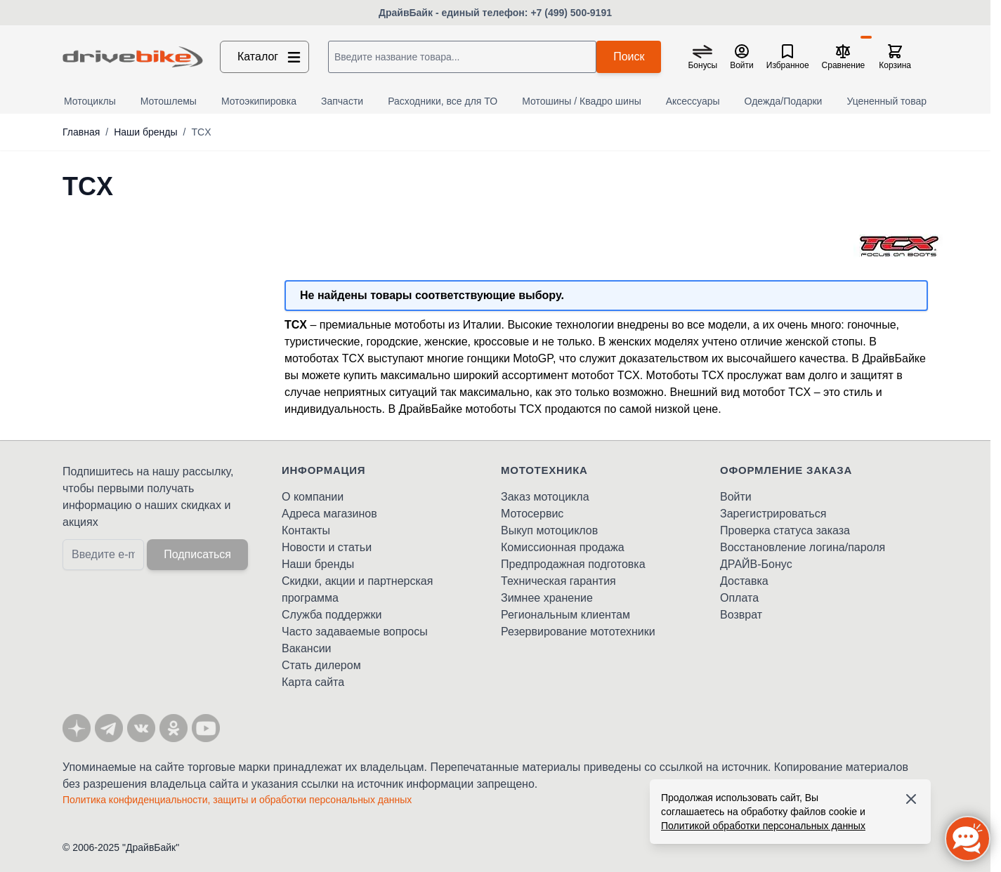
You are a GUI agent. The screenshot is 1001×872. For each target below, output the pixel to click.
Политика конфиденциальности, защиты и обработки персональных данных (237, 799)
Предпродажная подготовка (573, 564)
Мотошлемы (168, 101)
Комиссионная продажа (562, 547)
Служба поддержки (331, 615)
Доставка (744, 581)
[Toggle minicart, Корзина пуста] (895, 57)
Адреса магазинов (329, 514)
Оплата (739, 598)
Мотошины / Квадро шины (581, 101)
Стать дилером (321, 665)
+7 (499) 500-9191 (571, 12)
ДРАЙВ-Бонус (756, 564)
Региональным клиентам (565, 615)
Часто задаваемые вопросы (355, 632)
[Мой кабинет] (742, 57)
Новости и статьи (327, 547)
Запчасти (342, 101)
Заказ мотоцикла (545, 497)
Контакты (306, 530)
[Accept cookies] (911, 799)
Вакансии (307, 648)
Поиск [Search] (628, 56)
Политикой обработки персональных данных (763, 825)
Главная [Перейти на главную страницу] (81, 132)
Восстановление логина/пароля (802, 547)
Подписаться (197, 554)
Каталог (270, 56)
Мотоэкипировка (258, 101)
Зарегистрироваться (773, 514)
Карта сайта (313, 682)
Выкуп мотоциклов (549, 530)
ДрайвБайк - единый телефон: (454, 12)
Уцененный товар (886, 101)
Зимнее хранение (547, 598)
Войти (736, 497)
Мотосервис (532, 514)
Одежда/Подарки (784, 101)
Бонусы (702, 65)
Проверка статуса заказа (785, 530)
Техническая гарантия (558, 581)
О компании (313, 497)
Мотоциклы (90, 101)
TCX (201, 132)
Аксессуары (693, 101)
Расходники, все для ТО (442, 101)
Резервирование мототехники (578, 632)
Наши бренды (145, 132)
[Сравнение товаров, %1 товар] (843, 57)
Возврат (741, 615)
